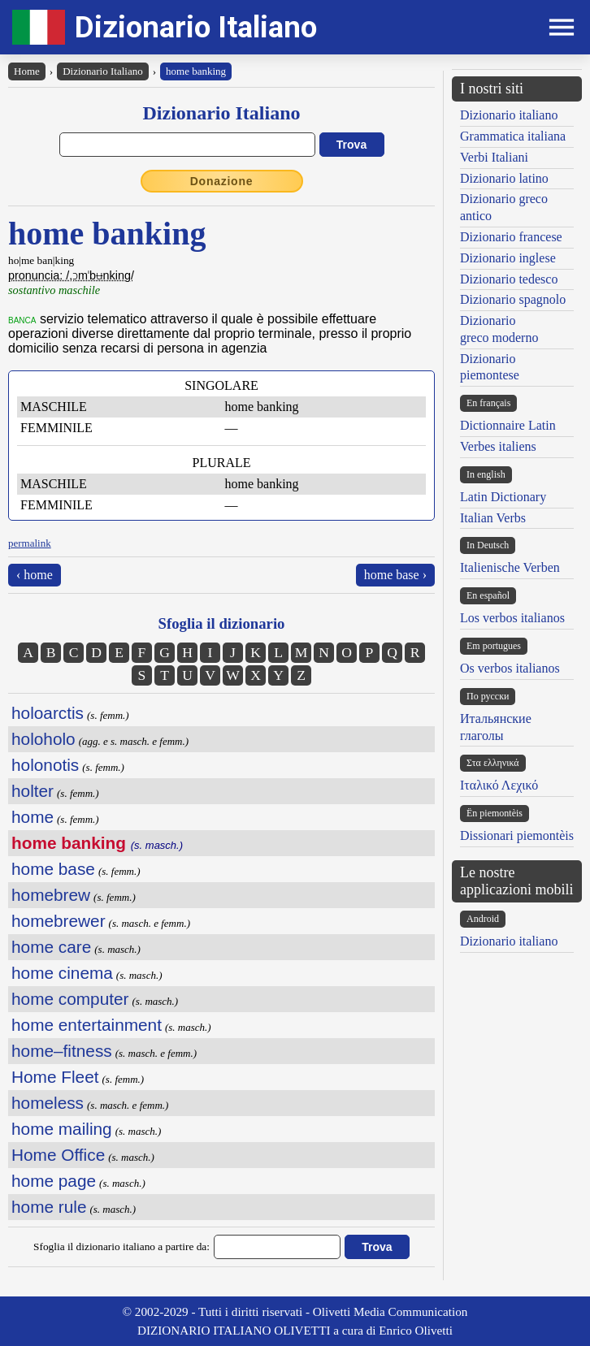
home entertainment (86, 1024)
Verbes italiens (498, 446)
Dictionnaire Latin (508, 425)
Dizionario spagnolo (513, 299)
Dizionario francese (511, 237)
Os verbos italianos (510, 668)
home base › (395, 575)
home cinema (62, 972)
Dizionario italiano (508, 115)
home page (53, 1180)
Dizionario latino (504, 178)
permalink (29, 543)
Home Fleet (55, 1076)
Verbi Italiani (494, 157)
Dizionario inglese (508, 258)
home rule (48, 1206)
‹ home (34, 575)
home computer (70, 998)
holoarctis (47, 712)
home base (53, 868)
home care (51, 946)
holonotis (45, 764)
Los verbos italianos (512, 618)
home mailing (61, 1128)
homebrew (50, 894)
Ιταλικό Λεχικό (499, 785)
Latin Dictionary (503, 497)
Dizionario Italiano (196, 27)
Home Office (58, 1154)
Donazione (222, 181)
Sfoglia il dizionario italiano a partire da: (121, 1246)
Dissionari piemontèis (517, 835)
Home (27, 71)
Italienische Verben (510, 567)
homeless (47, 1102)
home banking (196, 71)
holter (32, 790)
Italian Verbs (493, 518)
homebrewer (58, 920)
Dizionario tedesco (508, 279)
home (32, 816)
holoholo (43, 738)
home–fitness (61, 1050)
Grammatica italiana (513, 136)
